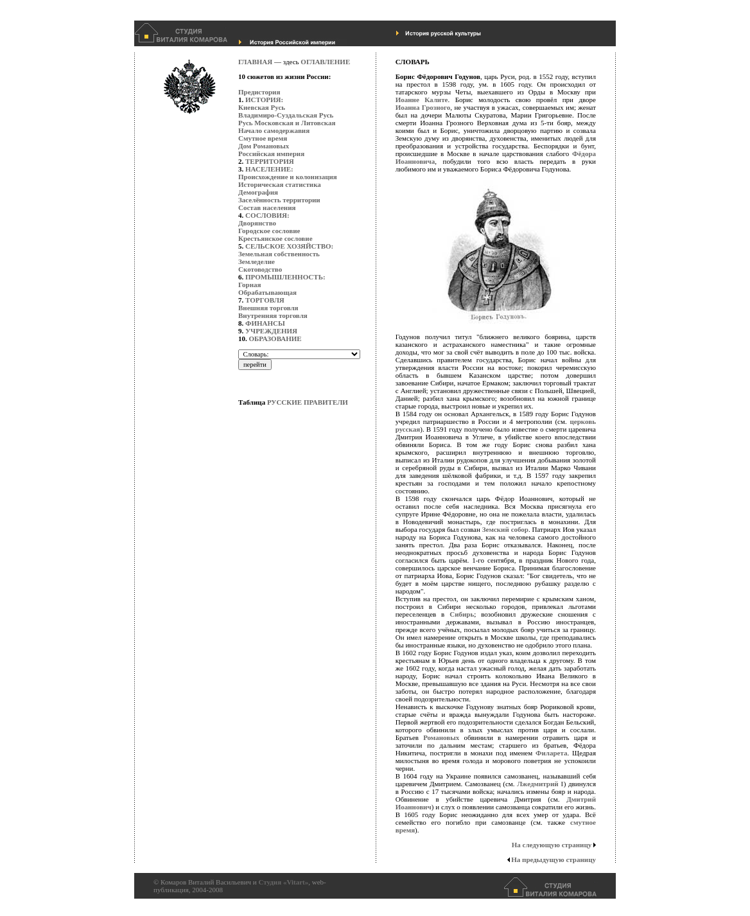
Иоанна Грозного (423, 107)
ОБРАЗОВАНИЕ (275, 338)
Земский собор (505, 529)
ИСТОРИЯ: (264, 99)
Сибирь (461, 614)
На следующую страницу (552, 845)
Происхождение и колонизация (287, 177)
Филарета (552, 753)
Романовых (441, 737)
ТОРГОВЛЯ (264, 300)
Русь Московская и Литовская (286, 123)
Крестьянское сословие (275, 238)
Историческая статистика (279, 184)
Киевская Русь (261, 107)
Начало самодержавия (274, 130)
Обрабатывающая (267, 292)
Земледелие (256, 261)
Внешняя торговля (268, 308)
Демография (258, 192)
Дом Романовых (263, 146)
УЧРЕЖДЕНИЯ (271, 331)
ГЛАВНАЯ (255, 62)
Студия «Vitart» (283, 882)
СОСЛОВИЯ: (267, 215)
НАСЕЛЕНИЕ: (269, 169)
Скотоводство (260, 269)
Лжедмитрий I (540, 784)
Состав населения (266, 207)
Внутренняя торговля (273, 315)
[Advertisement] (289, 652)
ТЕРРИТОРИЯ (269, 161)
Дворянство (257, 223)
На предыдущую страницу (553, 859)
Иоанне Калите (422, 99)
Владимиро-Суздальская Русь (285, 115)
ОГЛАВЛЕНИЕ (325, 62)
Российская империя (271, 153)
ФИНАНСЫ (265, 323)
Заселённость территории (279, 200)
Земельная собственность (279, 254)
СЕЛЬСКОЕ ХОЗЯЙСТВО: (289, 246)
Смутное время (262, 138)
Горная (249, 284)
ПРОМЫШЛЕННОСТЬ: (285, 277)
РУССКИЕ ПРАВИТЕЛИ (307, 402)
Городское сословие (269, 230)
